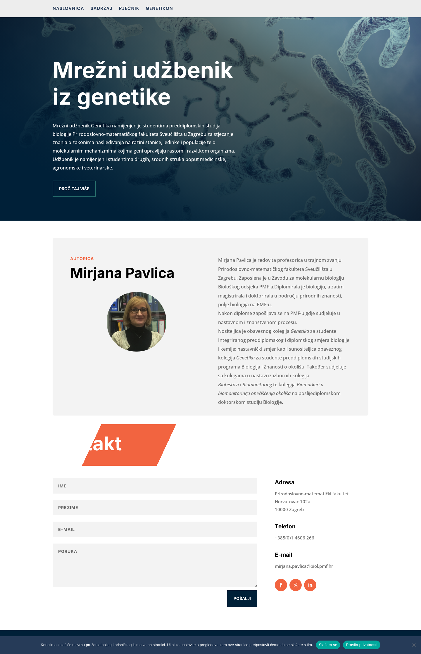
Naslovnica (68, 8)
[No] (414, 645)
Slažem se (328, 645)
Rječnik (129, 8)
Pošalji (242, 598)
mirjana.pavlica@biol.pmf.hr (304, 566)
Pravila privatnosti (361, 645)
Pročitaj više (74, 188)
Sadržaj (102, 8)
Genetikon (159, 8)
